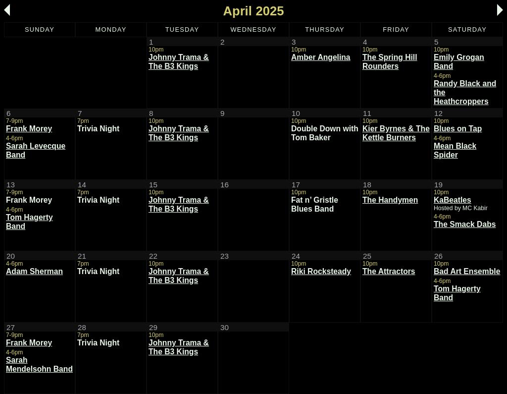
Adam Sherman (34, 271)
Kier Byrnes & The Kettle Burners (396, 133)
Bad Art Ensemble (467, 271)
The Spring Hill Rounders (389, 61)
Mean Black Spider (455, 150)
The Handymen (390, 200)
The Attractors (388, 271)
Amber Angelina (321, 57)
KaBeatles (452, 200)
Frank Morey (29, 128)
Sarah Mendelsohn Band (39, 364)
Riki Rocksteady (321, 271)
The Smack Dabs (465, 224)
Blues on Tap (458, 128)
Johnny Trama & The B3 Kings (179, 61)
